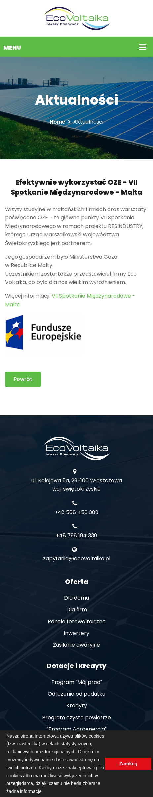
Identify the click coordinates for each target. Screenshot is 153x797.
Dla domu (76, 598)
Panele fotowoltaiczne (77, 621)
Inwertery (76, 633)
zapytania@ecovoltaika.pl (76, 558)
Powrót (23, 379)
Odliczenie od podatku (76, 694)
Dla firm (76, 609)
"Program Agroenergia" (77, 729)
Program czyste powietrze (76, 717)
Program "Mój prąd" (76, 682)
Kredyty (76, 705)
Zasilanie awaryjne (76, 645)
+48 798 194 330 (76, 535)
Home (57, 122)
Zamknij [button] (128, 763)
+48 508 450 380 (76, 512)
